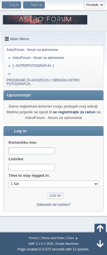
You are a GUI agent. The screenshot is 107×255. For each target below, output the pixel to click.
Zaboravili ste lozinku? (53, 205)
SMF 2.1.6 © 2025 (40, 243)
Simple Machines (67, 243)
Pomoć (34, 238)
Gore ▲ (72, 238)
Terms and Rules (52, 238)
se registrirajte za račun (74, 112)
